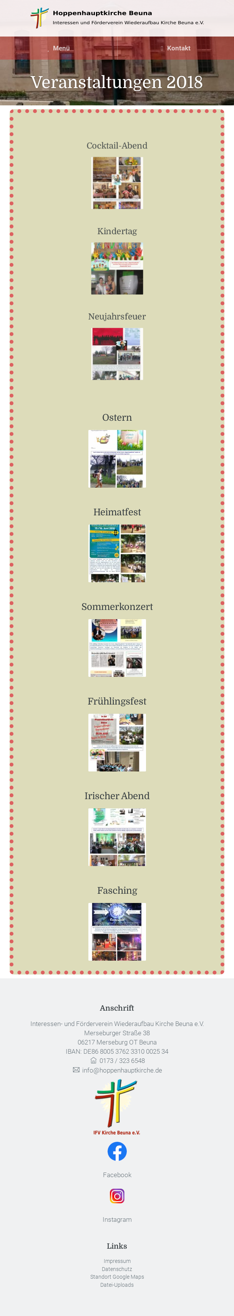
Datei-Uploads (117, 1285)
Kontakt (176, 48)
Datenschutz (117, 1269)
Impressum (117, 1261)
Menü (58, 48)
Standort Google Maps (117, 1277)
